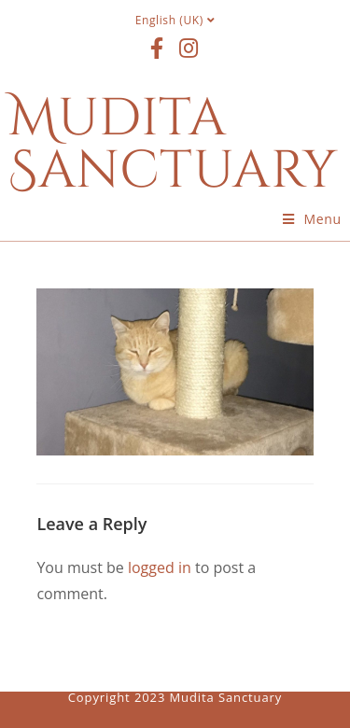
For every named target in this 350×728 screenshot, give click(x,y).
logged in (159, 567)
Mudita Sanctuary (173, 144)
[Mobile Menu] (312, 219)
